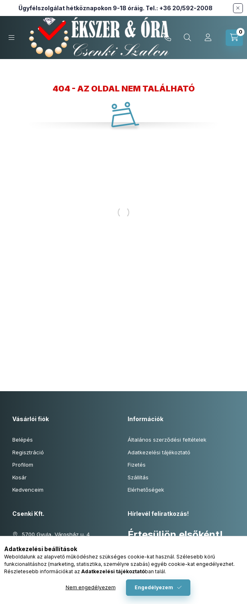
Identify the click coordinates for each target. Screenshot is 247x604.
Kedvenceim (27, 489)
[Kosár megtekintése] (234, 38)
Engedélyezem (154, 587)
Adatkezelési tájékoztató (159, 452)
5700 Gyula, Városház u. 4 (56, 534)
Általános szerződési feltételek (167, 439)
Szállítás (138, 477)
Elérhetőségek (146, 489)
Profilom (22, 464)
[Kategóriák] (11, 37)
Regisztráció (28, 452)
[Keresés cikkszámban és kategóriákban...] (187, 38)
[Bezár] (238, 8)
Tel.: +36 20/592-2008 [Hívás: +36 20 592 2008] (179, 8)
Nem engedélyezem (91, 587)
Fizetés (137, 464)
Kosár (19, 477)
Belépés (22, 439)
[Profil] (208, 38)
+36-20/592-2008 (167, 37)
